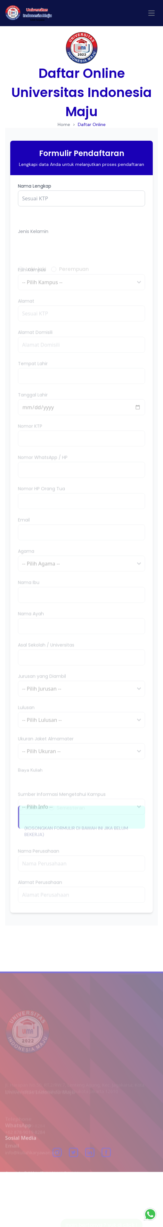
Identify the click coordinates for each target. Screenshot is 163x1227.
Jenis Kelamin (33, 247)
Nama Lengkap (34, 186)
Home (64, 124)
